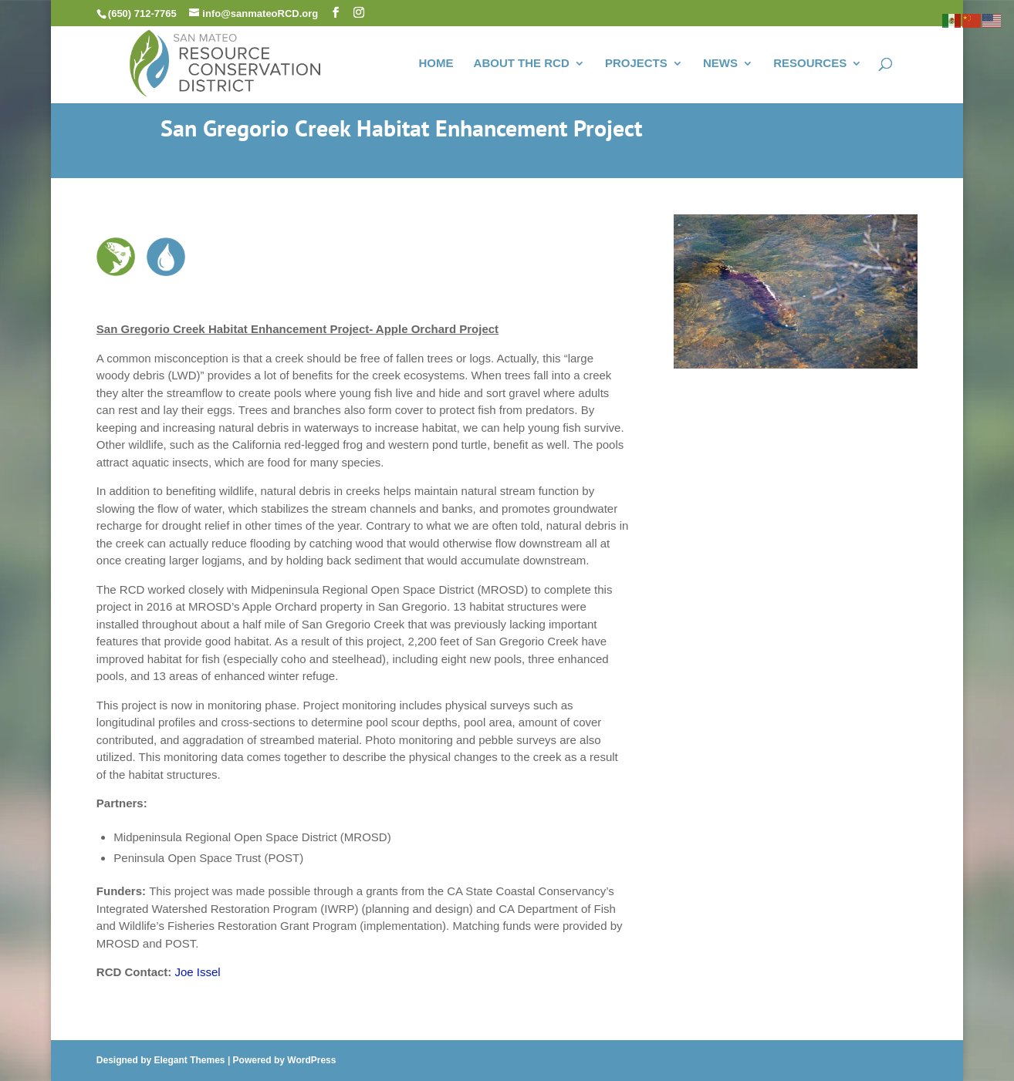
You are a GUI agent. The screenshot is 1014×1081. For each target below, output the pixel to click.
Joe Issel (198, 971)
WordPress (311, 1060)
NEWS (720, 63)
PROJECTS (636, 63)
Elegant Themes (189, 1060)
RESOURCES (810, 63)
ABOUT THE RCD (522, 63)
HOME (435, 63)
